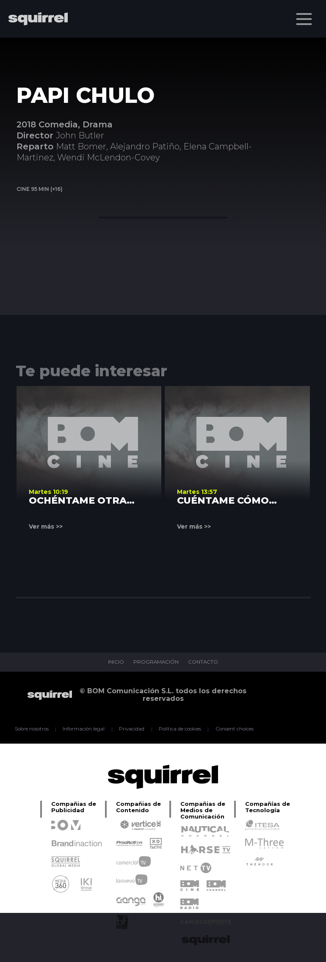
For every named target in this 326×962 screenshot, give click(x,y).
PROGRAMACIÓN (156, 662)
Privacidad (132, 729)
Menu (304, 15)
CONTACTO (203, 662)
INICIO (116, 662)
